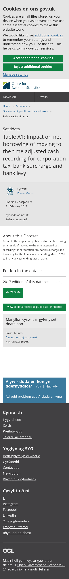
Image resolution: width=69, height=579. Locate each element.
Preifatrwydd (12, 431)
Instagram (10, 504)
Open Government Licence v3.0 (41, 565)
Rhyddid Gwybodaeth (19, 479)
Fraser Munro (25, 193)
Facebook (10, 509)
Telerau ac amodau (17, 437)
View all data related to (34, 306)
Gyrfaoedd (11, 462)
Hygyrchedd (12, 419)
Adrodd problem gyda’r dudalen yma (34, 396)
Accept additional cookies (33, 58)
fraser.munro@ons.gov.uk (21, 337)
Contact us (11, 467)
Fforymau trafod (15, 527)
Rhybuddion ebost (17, 533)
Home (7, 106)
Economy (22, 106)
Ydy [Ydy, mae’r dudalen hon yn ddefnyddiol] (38, 386)
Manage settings (15, 74)
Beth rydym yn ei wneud (21, 456)
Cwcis (7, 425)
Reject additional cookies (33, 67)
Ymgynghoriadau (16, 521)
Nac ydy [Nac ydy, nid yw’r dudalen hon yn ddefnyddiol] (51, 386)
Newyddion (11, 473)
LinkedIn (9, 515)
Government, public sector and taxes (26, 111)
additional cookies (49, 35)
